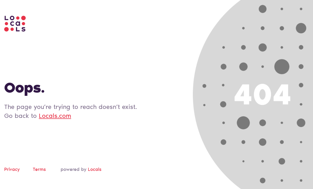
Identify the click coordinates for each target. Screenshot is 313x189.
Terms (39, 169)
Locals (95, 169)
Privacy (12, 169)
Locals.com (55, 116)
